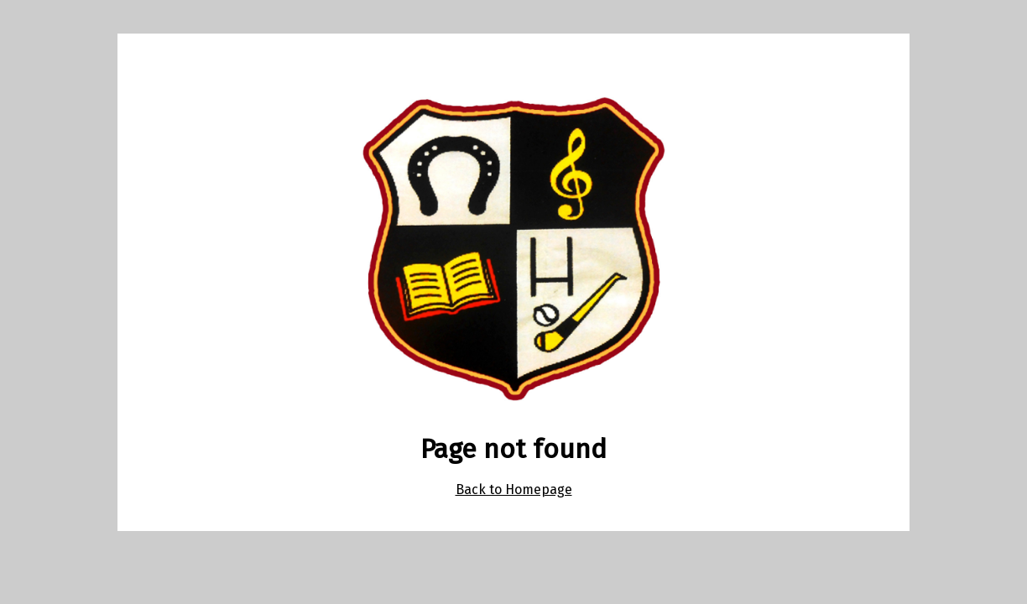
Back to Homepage (514, 489)
